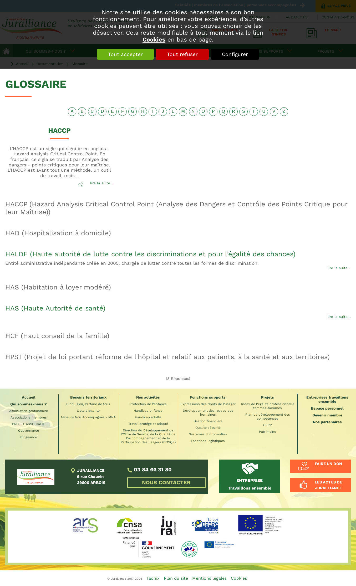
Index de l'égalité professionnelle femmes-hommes (267, 406)
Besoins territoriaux (88, 397)
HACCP (59, 130)
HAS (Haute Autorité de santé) (55, 308)
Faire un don (328, 463)
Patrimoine (267, 432)
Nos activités (148, 397)
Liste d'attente (88, 410)
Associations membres (29, 417)
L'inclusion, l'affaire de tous (88, 404)
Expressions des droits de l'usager (208, 404)
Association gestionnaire (28, 411)
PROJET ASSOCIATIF (28, 424)
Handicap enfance (148, 410)
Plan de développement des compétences (267, 416)
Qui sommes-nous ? (28, 404)
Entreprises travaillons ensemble (327, 399)
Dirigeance (28, 437)
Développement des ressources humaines (208, 412)
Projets (267, 397)
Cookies (154, 39)
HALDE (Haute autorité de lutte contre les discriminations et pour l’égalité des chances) (150, 254)
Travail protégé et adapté (148, 424)
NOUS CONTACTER (166, 483)
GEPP (267, 425)
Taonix (153, 578)
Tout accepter (125, 54)
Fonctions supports (208, 397)
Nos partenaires (327, 422)
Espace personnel (327, 408)
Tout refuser (182, 54)
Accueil (28, 397)
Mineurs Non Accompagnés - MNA (88, 417)
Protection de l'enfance (148, 404)
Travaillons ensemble (249, 484)
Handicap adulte (148, 417)
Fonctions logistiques (208, 441)
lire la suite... (101, 183)
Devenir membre (327, 415)
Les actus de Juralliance (328, 485)
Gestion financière (208, 421)
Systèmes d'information (208, 434)
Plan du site (176, 578)
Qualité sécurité (208, 428)
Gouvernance (28, 430)
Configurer (235, 54)
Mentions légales (209, 578)
